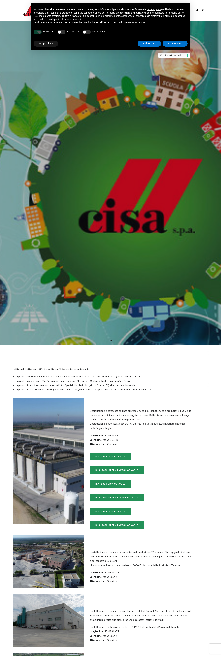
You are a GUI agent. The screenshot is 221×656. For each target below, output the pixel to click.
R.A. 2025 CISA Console (110, 467)
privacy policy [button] (154, 9)
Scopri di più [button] (46, 43)
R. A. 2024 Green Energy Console (116, 453)
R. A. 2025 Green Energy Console (116, 481)
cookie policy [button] (177, 12)
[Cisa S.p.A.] (27, 10)
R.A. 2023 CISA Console (110, 412)
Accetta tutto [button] (175, 43)
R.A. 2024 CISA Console (110, 439)
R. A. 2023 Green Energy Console (116, 426)
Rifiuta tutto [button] (149, 43)
